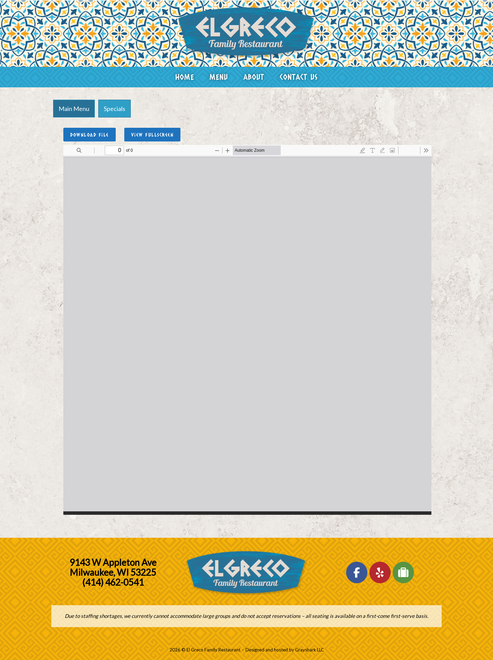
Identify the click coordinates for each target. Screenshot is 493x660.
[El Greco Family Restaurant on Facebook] (356, 572)
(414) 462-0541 (113, 582)
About (253, 77)
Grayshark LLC (309, 649)
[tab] (74, 108)
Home (184, 77)
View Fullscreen (152, 135)
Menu (219, 77)
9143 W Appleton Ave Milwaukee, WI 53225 (112, 567)
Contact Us (299, 77)
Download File (89, 135)
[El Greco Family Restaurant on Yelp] (380, 572)
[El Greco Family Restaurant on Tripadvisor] (403, 572)
